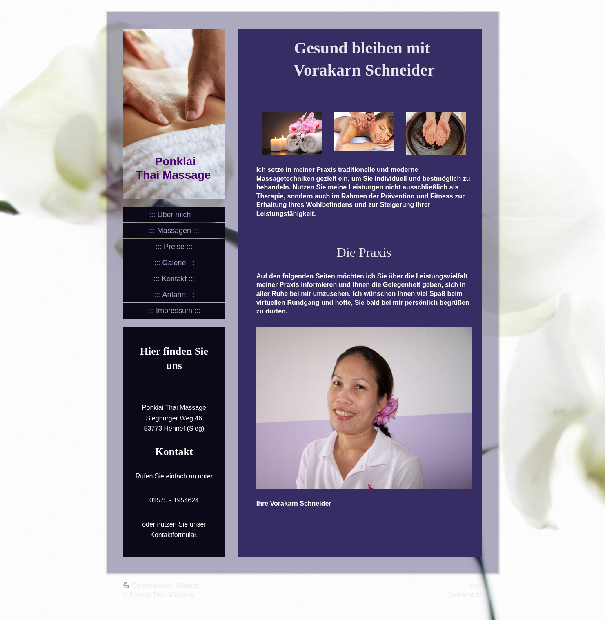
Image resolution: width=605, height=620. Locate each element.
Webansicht (465, 594)
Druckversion (147, 585)
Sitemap (188, 585)
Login (474, 585)
